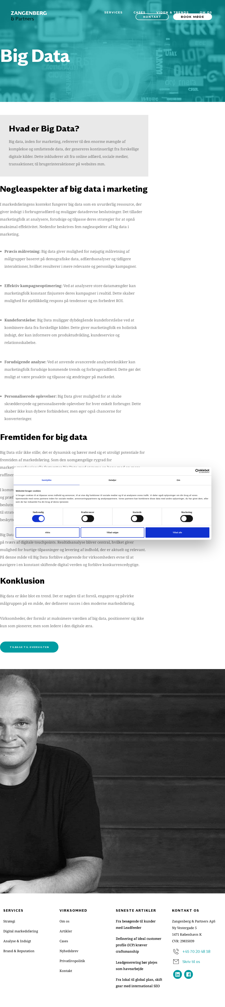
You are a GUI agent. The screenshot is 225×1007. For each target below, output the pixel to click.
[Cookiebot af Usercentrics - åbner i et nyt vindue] (190, 471)
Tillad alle (177, 532)
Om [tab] (178, 480)
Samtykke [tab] (47, 480)
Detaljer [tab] (112, 480)
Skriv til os (191, 961)
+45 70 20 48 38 (196, 951)
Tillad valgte (112, 532)
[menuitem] (113, 12)
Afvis (47, 532)
